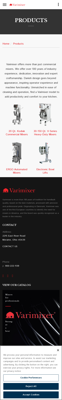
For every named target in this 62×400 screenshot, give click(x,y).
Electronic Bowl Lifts (45, 171)
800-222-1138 (12, 266)
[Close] (58, 350)
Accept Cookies (31, 394)
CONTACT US (9, 246)
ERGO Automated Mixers (16, 171)
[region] (31, 373)
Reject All (31, 386)
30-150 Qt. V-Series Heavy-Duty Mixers (45, 133)
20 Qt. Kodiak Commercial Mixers (17, 133)
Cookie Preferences (30, 377)
